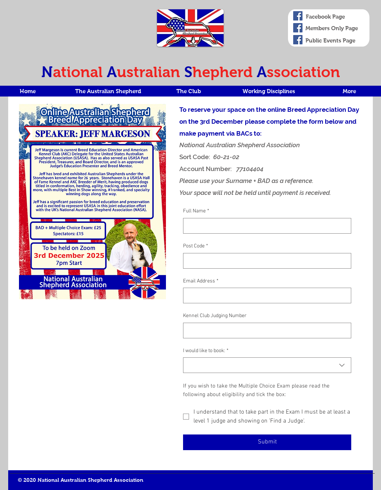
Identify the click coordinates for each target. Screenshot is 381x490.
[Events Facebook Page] (297, 39)
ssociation (303, 72)
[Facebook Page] (297, 15)
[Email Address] (264, 295)
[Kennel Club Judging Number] (264, 330)
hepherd (224, 72)
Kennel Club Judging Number (215, 316)
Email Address (200, 281)
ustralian (150, 72)
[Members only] (297, 27)
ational (80, 72)
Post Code (195, 246)
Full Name (196, 211)
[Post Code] (264, 260)
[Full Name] (264, 225)
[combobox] (267, 365)
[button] (108, 91)
